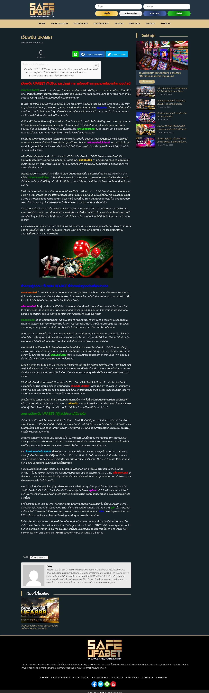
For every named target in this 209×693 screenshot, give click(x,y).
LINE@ (179, 13)
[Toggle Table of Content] (94, 64)
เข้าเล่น (107, 13)
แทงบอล (119, 23)
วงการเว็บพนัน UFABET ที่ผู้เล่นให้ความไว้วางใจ (53, 75)
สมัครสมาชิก (131, 13)
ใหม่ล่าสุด (148, 35)
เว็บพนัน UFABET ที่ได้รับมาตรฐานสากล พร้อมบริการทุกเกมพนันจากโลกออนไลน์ (61, 69)
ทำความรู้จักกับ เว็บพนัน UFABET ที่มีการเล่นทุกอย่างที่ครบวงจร (58, 72)
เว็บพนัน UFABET (39, 557)
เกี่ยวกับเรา (134, 23)
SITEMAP (165, 23)
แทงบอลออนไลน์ (59, 23)
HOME (42, 23)
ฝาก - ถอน (155, 13)
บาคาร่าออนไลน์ (101, 23)
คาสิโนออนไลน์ (81, 23)
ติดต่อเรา (150, 23)
